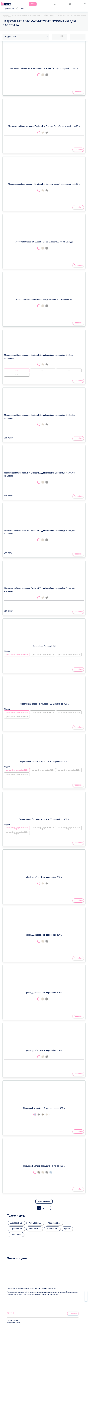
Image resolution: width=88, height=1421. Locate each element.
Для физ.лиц (9, 9)
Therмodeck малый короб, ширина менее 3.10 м (44, 1108)
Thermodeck (16, 1234)
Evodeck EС (52, 1229)
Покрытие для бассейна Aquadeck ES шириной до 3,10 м (44, 819)
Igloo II (67, 1229)
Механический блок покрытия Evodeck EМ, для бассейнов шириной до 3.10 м (44, 68)
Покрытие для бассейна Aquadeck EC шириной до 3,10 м (44, 762)
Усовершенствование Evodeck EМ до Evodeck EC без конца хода (44, 242)
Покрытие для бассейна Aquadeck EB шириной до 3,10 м (44, 704)
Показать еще (44, 1201)
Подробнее (78, 92)
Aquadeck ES (16, 1229)
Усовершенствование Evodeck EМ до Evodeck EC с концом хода (44, 299)
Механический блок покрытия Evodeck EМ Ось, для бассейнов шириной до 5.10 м (44, 184)
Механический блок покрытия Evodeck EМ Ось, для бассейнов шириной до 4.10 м (44, 126)
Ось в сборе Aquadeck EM (44, 646)
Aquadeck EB (16, 1223)
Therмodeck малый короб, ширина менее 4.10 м (44, 1166)
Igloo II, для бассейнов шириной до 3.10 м (44, 877)
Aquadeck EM (54, 1223)
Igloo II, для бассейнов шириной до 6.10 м (44, 1050)
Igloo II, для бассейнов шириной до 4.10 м (44, 935)
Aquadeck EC (35, 1223)
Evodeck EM (34, 1229)
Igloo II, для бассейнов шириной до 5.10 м (44, 993)
